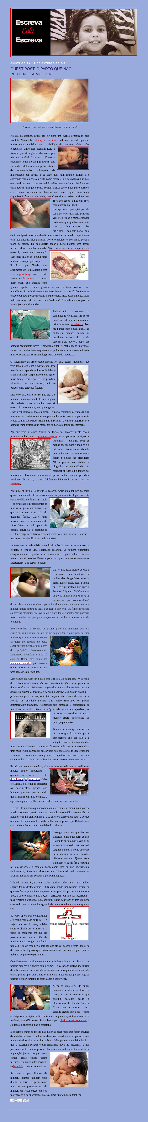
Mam (26, 278)
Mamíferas (37, 157)
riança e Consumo (47, 140)
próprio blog (23, 274)
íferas (32, 278)
